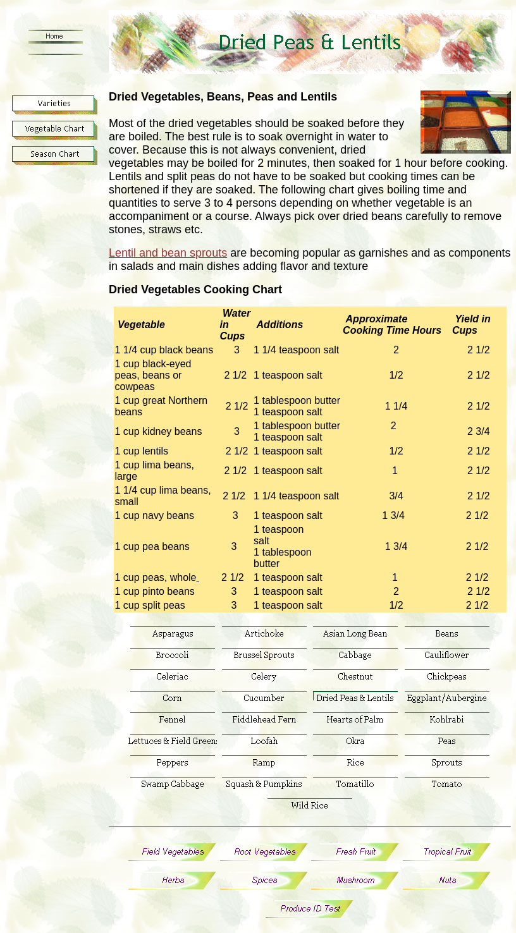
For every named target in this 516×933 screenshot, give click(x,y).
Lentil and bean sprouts (168, 253)
